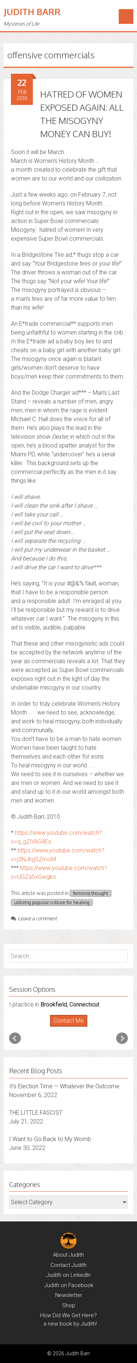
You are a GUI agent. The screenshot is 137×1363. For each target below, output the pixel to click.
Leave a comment (34, 918)
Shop (68, 1305)
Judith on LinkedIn (68, 1275)
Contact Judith (68, 1265)
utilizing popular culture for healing (52, 902)
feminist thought (90, 893)
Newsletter (68, 1295)
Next (122, 1038)
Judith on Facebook (68, 1285)
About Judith (68, 1254)
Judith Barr (32, 11)
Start (66, 1027)
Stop (71, 1027)
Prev (15, 1038)
